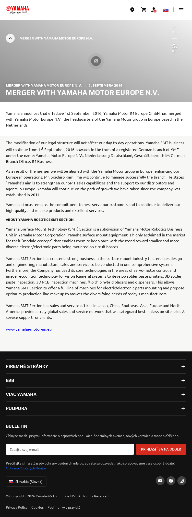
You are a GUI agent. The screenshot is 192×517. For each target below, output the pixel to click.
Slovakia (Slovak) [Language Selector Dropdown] (25, 481)
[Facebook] (171, 480)
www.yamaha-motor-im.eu (29, 328)
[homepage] (17, 9)
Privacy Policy (16, 507)
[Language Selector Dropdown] (165, 10)
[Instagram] (181, 480)
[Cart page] (144, 10)
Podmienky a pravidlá (64, 507)
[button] (181, 10)
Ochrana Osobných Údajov (26, 468)
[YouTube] (160, 480)
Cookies (37, 507)
